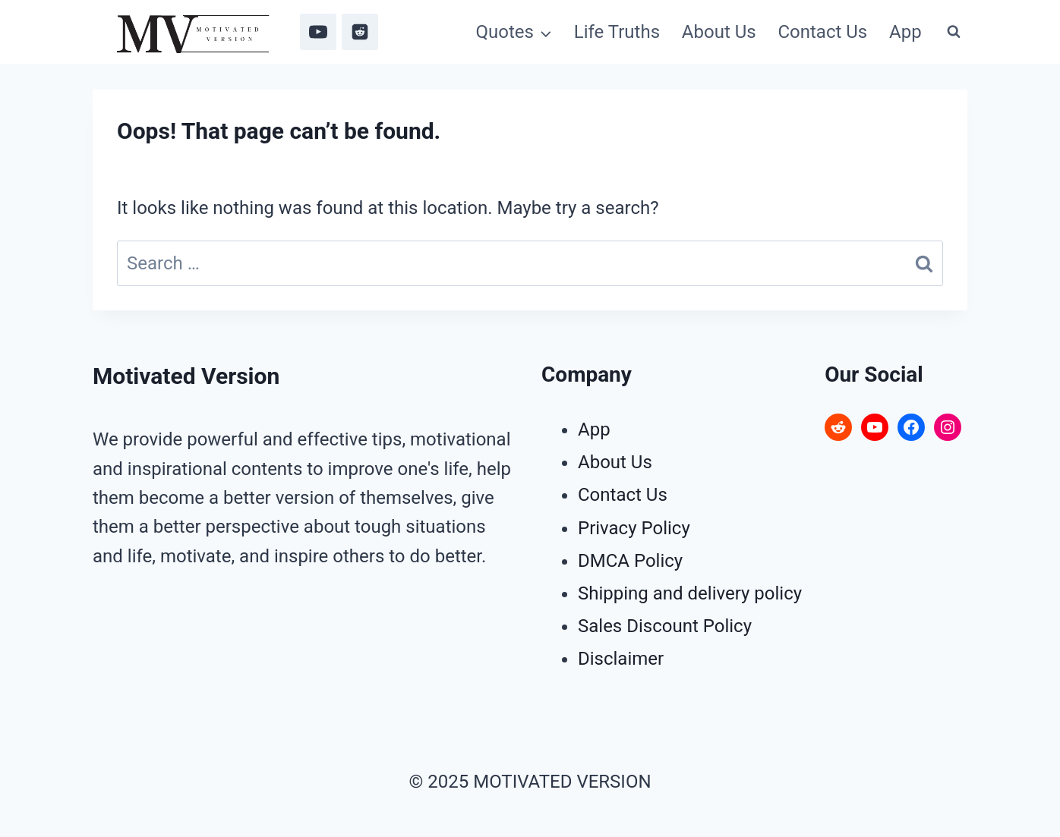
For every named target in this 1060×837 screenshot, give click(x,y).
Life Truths (617, 31)
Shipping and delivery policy (690, 593)
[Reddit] (360, 32)
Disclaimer (621, 658)
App (905, 31)
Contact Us (822, 31)
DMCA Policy (630, 560)
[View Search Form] (953, 32)
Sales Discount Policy (665, 626)
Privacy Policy (634, 528)
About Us (719, 31)
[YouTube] (318, 32)
